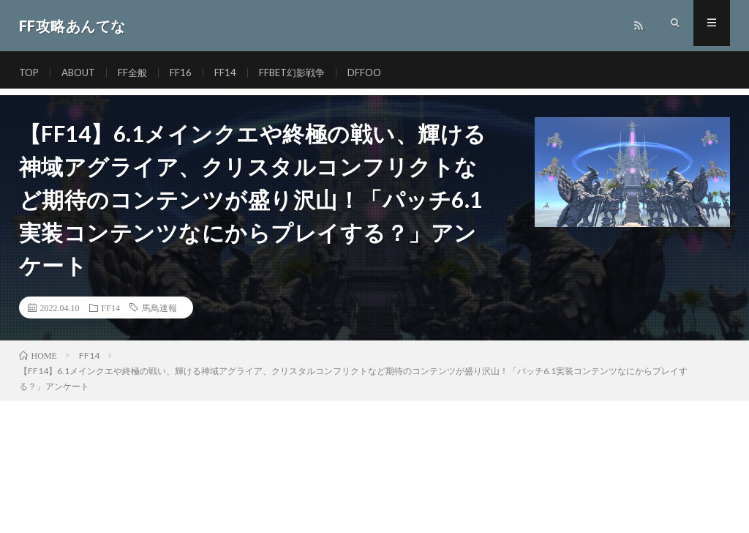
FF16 (188, 73)
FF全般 (139, 73)
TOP (30, 73)
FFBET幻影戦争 (301, 73)
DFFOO (377, 73)
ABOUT (82, 73)
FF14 (233, 73)
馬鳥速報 (159, 307)
